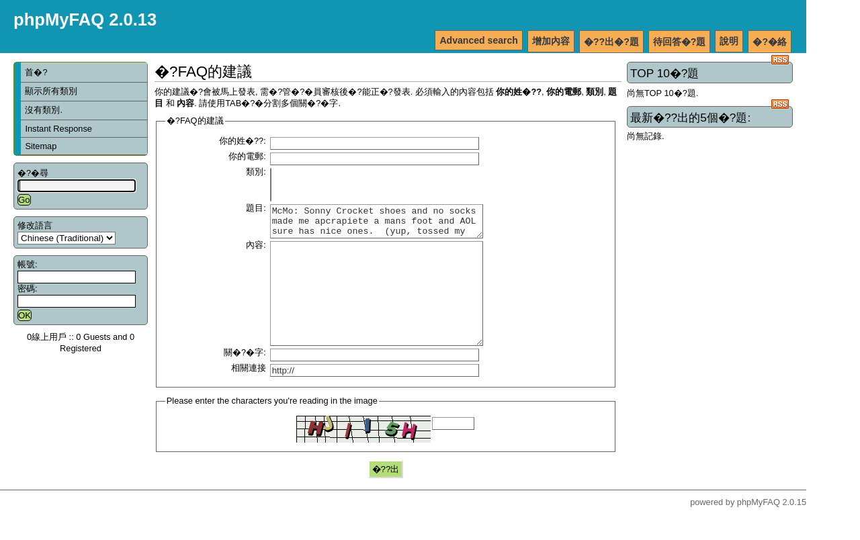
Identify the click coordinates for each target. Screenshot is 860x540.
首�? (36, 72)
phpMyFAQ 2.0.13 (85, 19)
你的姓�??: (242, 141)
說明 (729, 41)
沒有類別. (43, 110)
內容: (256, 251)
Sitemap (40, 146)
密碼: (27, 288)
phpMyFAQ (758, 528)
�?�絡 (769, 41)
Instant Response (58, 129)
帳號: (27, 264)
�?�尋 (32, 173)
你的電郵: (247, 156)
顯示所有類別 (51, 91)
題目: (256, 208)
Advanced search (478, 40)
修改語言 (34, 225)
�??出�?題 (611, 41)
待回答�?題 (679, 41)
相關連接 (248, 394)
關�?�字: (245, 378)
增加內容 (551, 41)
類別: (256, 172)
